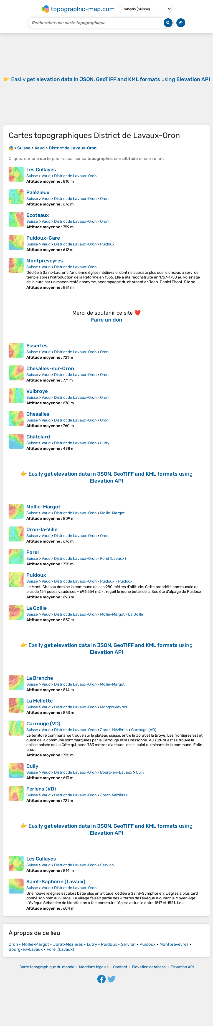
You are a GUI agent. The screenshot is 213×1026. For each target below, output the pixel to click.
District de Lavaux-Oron (75, 176)
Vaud (46, 176)
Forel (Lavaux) (113, 558)
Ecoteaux (37, 215)
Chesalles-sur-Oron (50, 368)
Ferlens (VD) (41, 789)
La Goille (36, 608)
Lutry (105, 443)
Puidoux (107, 244)
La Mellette (39, 701)
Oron (104, 198)
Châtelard (38, 437)
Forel (32, 552)
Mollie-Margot (43, 507)
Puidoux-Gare (43, 238)
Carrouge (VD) (43, 724)
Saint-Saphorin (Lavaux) (55, 882)
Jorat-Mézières (114, 730)
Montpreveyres (44, 261)
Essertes (37, 346)
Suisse (32, 176)
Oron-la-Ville (41, 529)
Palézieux (37, 192)
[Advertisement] (106, 79)
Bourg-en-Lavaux (116, 772)
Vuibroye (37, 391)
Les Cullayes (41, 170)
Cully (32, 766)
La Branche (39, 678)
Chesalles (37, 414)
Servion (107, 865)
